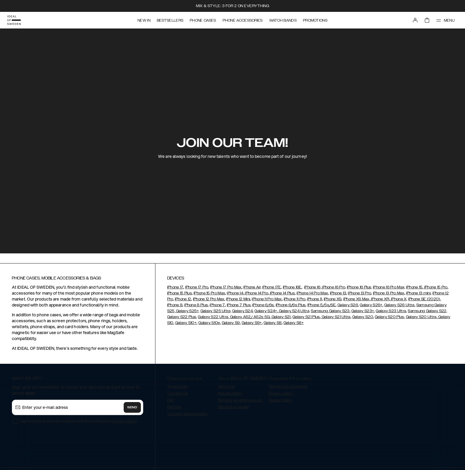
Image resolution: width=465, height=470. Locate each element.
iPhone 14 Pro (256, 293)
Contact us (177, 393)
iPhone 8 (174, 305)
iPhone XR (379, 299)
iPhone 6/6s (263, 305)
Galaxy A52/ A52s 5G (249, 317)
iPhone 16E (292, 287)
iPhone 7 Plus (239, 305)
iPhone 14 (235, 293)
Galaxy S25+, (187, 311)
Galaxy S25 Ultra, (215, 311)
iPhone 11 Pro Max (267, 299)
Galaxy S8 (273, 323)
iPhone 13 (338, 293)
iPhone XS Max (356, 299)
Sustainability (230, 393)
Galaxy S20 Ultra (421, 317)
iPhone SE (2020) (424, 299)
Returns (174, 407)
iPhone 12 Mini (238, 299)
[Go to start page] (14, 20)
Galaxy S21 (280, 317)
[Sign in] (415, 20)
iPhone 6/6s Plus (291, 305)
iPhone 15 (414, 287)
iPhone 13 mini (418, 293)
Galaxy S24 (242, 311)
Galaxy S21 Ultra (336, 317)
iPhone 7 (217, 305)
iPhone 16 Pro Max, (389, 287)
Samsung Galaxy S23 (330, 311)
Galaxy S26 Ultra (399, 305)
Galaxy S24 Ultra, (294, 311)
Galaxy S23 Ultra (391, 311)
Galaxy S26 (347, 305)
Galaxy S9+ (252, 323)
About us (226, 387)
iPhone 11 (314, 299)
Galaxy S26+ (371, 305)
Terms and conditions (288, 387)
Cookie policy (280, 400)
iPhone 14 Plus (282, 293)
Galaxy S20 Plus (389, 317)
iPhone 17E (271, 287)
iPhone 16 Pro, (333, 287)
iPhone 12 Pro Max (208, 299)
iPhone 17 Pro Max (226, 287)
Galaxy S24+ (265, 311)
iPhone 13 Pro (359, 293)
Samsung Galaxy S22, (427, 311)
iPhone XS (333, 299)
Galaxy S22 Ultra (213, 317)
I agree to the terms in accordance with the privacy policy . (79, 421)
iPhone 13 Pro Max (389, 293)
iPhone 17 (175, 287)
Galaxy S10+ (186, 323)
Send (132, 407)
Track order (177, 387)
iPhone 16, (312, 287)
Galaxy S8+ (294, 323)
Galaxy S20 (362, 317)
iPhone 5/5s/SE (322, 305)
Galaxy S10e (209, 323)
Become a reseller (233, 407)
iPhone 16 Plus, (359, 287)
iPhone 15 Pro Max (209, 293)
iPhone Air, (252, 287)
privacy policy (125, 421)
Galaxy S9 (231, 323)
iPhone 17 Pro (196, 287)
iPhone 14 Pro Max (312, 293)
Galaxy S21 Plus (306, 317)
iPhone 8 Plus (196, 305)
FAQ (170, 400)
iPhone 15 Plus (179, 293)
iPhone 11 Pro (294, 299)
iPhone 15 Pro (435, 287)
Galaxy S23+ (362, 311)
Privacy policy (281, 393)
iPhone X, (398, 299)
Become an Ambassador (240, 400)
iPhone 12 (183, 299)
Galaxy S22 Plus (181, 317)
